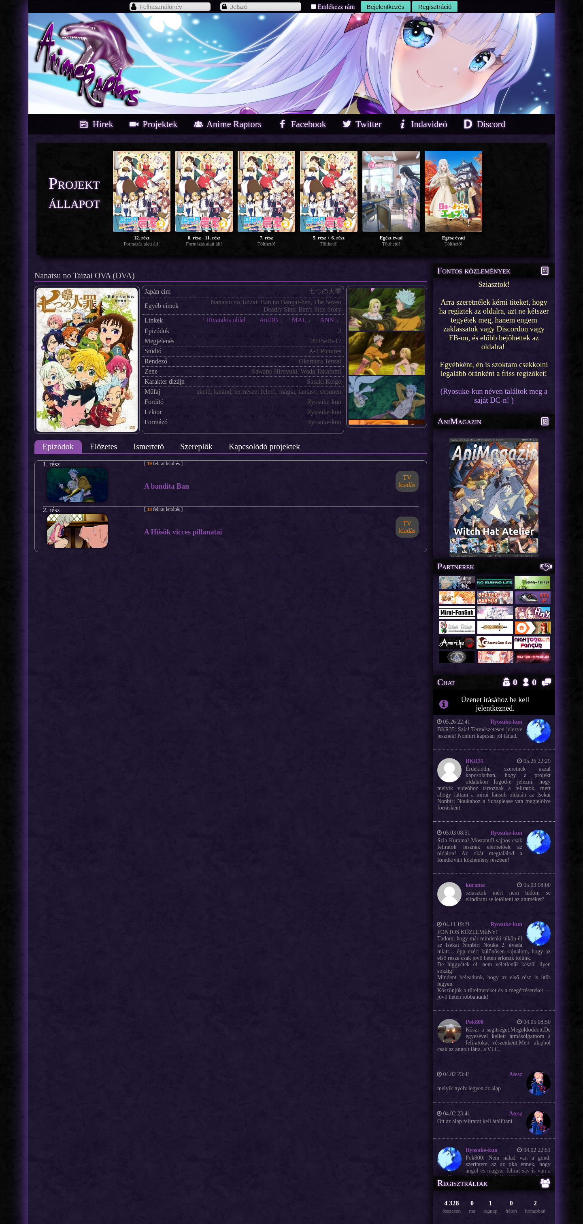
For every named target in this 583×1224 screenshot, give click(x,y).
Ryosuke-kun (506, 722)
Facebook (301, 124)
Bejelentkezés (385, 6)
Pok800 (474, 1022)
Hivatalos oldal (225, 319)
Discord (483, 124)
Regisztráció (435, 6)
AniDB (269, 319)
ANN (327, 319)
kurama (475, 885)
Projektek (152, 124)
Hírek (95, 124)
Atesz (515, 1074)
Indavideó (421, 124)
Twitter (360, 124)
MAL (299, 319)
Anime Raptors (227, 124)
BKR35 (474, 761)
